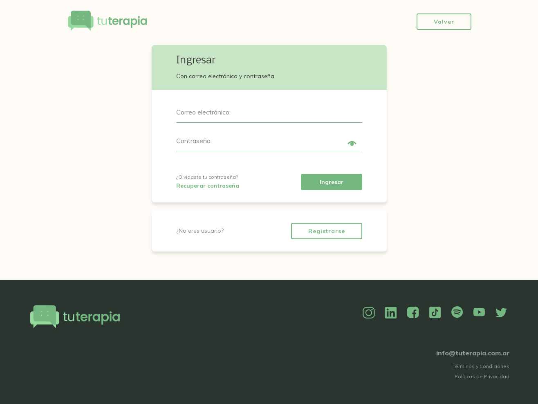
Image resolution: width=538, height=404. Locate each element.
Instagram (369, 313)
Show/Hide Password (352, 143)
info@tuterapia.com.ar (472, 353)
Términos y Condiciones (481, 366)
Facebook (413, 313)
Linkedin (391, 313)
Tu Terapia (107, 21)
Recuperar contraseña (207, 185)
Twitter (501, 313)
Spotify (457, 313)
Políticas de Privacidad (482, 376)
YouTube (479, 313)
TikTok (435, 313)
